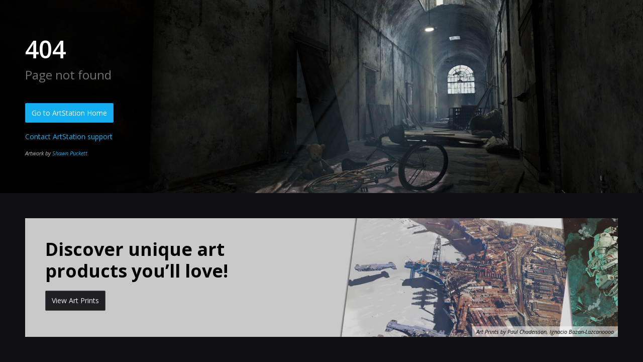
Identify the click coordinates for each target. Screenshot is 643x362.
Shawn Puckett (69, 153)
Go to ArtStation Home (69, 113)
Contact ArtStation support (69, 136)
